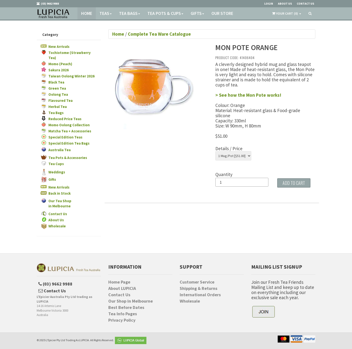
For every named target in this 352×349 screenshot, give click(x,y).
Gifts (197, 13)
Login (268, 3)
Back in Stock (59, 193)
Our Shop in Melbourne (130, 301)
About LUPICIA (122, 288)
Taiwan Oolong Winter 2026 (71, 76)
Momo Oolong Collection (69, 125)
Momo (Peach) (60, 64)
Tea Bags (129, 13)
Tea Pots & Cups (165, 13)
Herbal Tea (57, 106)
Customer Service (197, 282)
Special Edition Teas (65, 137)
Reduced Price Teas (64, 118)
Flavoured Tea (60, 100)
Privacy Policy (121, 320)
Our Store (222, 13)
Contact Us (57, 214)
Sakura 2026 (58, 70)
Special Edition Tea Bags (68, 143)
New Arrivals (58, 46)
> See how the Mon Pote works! (248, 95)
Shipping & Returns (198, 288)
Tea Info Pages (122, 314)
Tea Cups (56, 163)
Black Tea (56, 82)
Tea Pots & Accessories (67, 157)
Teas (105, 13)
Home (86, 13)
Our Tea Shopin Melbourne (59, 203)
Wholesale (57, 226)
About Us (56, 220)
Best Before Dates (126, 307)
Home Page (119, 282)
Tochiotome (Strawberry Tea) (69, 55)
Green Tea (57, 88)
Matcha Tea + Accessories (69, 131)
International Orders (200, 294)
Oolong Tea (58, 94)
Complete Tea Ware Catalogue (159, 34)
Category (50, 34)
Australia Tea (59, 150)
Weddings (56, 172)
